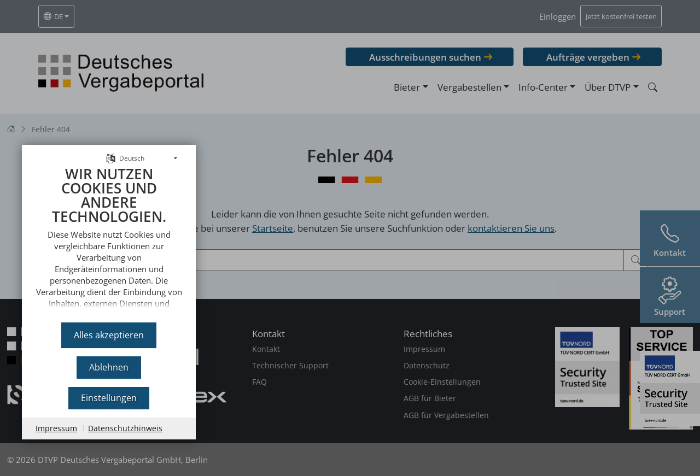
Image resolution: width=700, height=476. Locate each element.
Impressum (56, 427)
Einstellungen (109, 397)
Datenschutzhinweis (125, 427)
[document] (109, 234)
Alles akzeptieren (109, 334)
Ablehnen (109, 367)
